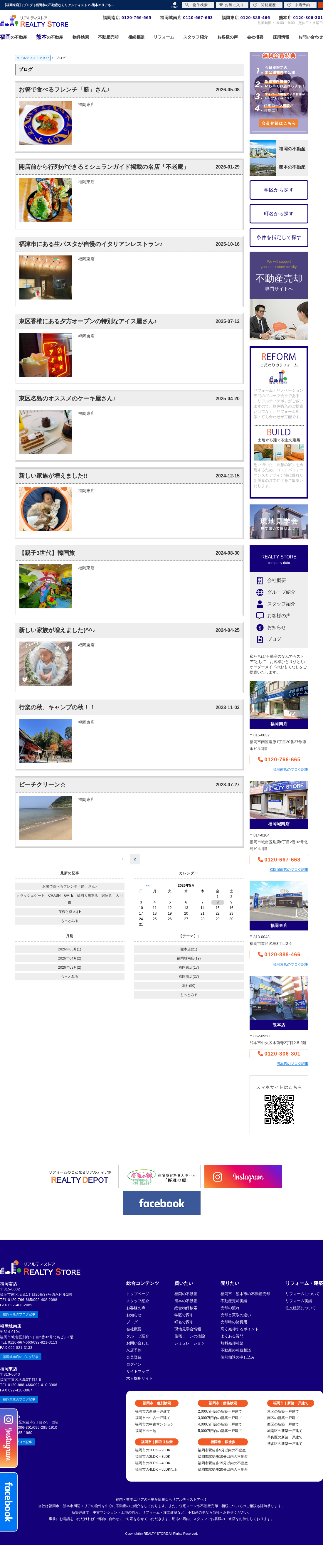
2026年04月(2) (69, 958)
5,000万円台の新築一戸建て (220, 1431)
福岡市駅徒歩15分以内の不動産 (223, 1463)
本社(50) (188, 986)
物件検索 (196, 5)
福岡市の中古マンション (154, 1424)
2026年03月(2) (69, 967)
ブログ (265, 639)
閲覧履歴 (264, 5)
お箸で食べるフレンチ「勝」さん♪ (64, 89)
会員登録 (134, 1357)
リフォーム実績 (298, 1301)
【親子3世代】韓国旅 (47, 553)
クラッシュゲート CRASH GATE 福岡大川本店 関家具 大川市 (69, 899)
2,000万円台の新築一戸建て (220, 1411)
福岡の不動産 (185, 1294)
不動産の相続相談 (236, 1350)
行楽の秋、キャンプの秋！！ (57, 707)
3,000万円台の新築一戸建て (220, 1418)
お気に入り (231, 5)
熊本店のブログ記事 (292, 1064)
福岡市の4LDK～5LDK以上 (156, 1469)
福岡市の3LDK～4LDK (152, 1463)
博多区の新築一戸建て (284, 1444)
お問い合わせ (137, 1343)
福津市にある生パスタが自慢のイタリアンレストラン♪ (91, 244)
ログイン (134, 1364)
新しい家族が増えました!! (53, 475)
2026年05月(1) (69, 949)
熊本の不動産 (185, 1301)
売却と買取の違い (236, 1315)
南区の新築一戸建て (283, 1418)
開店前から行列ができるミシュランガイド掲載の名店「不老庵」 (104, 167)
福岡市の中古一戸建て (152, 1418)
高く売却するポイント (240, 1329)
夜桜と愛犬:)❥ (69, 912)
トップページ (137, 1294)
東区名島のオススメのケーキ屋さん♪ (67, 398)
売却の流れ (230, 1308)
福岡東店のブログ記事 (290, 964)
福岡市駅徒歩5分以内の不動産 (222, 1450)
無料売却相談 (232, 1343)
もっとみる (69, 921)
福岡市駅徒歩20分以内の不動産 (223, 1469)
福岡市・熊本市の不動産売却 (245, 1294)
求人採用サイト (139, 1378)
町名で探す (184, 1322)
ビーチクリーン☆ (42, 784)
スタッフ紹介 (272, 604)
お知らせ (268, 627)
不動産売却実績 (234, 1301)
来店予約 (134, 1350)
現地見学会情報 (187, 1329)
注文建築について (300, 1308)
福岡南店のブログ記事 (290, 770)
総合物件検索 (185, 1308)
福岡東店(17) (189, 967)
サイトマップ (137, 1371)
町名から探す (279, 213)
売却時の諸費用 (234, 1322)
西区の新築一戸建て (283, 1424)
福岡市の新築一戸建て (152, 1411)
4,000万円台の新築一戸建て (220, 1424)
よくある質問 (232, 1336)
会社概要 (268, 580)
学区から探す (279, 189)
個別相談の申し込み (238, 1357)
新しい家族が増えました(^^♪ (57, 630)
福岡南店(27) (189, 977)
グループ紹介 (272, 592)
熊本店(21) (188, 949)
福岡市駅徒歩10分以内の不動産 (223, 1457)
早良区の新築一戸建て (284, 1437)
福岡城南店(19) (189, 958)
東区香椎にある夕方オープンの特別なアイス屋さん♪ (88, 321)
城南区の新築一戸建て (284, 1431)
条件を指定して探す (279, 237)
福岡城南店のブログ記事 (289, 870)
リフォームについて (302, 1294)
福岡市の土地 (145, 1431)
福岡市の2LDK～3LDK (152, 1457)
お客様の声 (270, 616)
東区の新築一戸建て (283, 1411)
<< (148, 885)
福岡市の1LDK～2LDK (152, 1450)
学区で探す (184, 1315)
